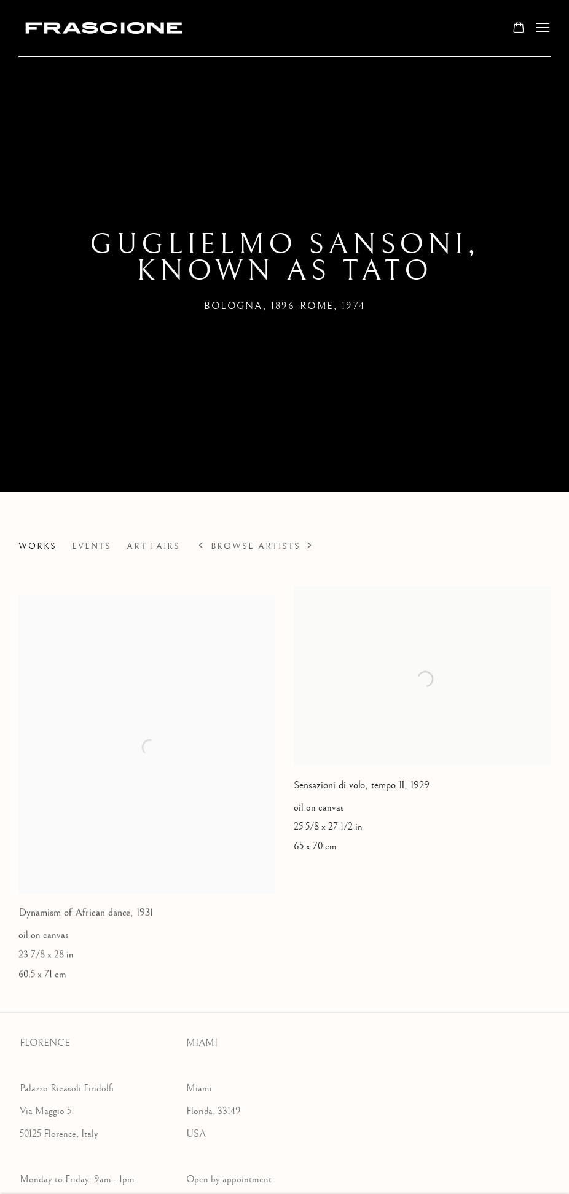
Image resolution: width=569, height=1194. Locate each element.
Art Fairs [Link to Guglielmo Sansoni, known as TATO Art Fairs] (153, 546)
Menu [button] (541, 28)
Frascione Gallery (104, 28)
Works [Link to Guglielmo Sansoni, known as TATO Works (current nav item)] (37, 546)
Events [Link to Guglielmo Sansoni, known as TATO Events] (91, 546)
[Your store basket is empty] (518, 28)
